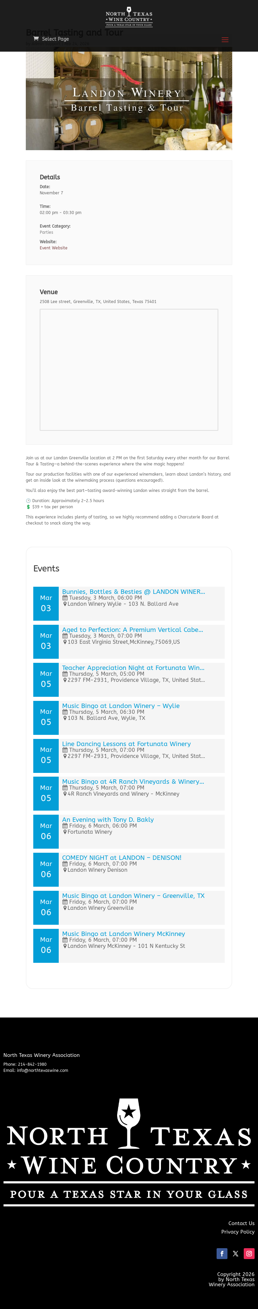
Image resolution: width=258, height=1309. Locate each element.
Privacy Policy (238, 1232)
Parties (46, 232)
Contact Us (241, 1223)
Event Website (54, 248)
